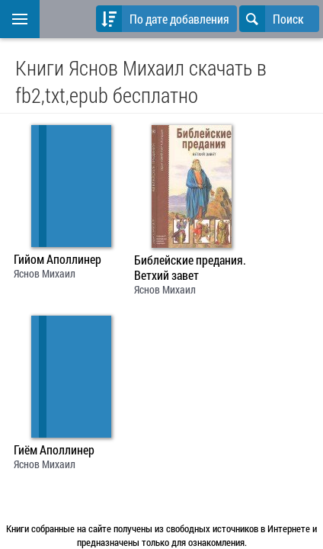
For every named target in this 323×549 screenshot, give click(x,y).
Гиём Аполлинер (54, 450)
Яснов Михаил (44, 273)
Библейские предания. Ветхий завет (190, 267)
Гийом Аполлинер (57, 259)
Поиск (271, 18)
